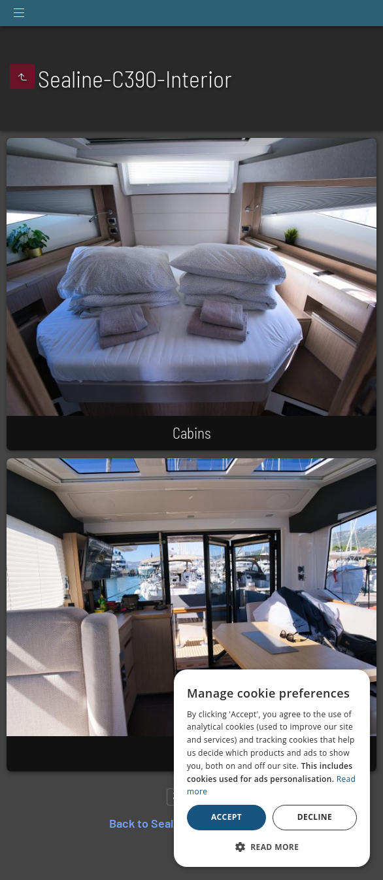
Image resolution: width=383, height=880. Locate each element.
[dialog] (272, 768)
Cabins (192, 433)
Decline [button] (314, 816)
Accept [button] (226, 816)
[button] (272, 847)
